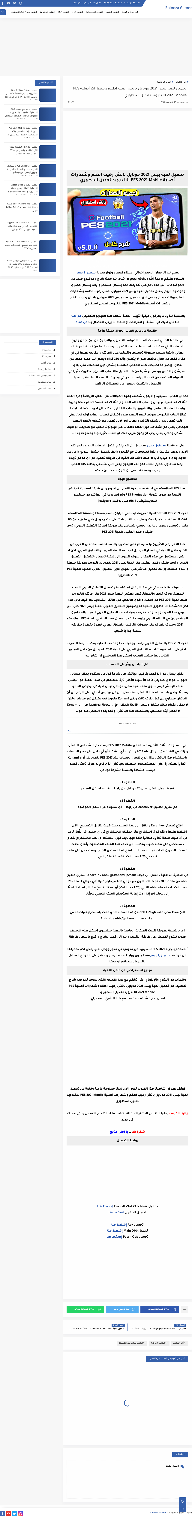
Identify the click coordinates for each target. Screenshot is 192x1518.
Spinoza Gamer (178, 8)
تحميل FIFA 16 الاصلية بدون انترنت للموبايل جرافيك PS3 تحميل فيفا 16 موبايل (23, 150)
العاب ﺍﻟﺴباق (45, 389)
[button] (159, 1309)
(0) (70, 102)
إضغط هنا (105, 1206)
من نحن (87, 3)
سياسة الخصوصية (113, 3)
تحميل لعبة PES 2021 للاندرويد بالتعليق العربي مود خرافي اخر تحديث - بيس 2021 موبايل (22, 226)
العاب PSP (63, 12)
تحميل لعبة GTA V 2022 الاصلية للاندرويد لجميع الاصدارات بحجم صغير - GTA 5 (21, 245)
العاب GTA (77, 12)
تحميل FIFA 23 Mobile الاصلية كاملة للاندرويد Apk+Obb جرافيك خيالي (21, 207)
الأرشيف (77, 3)
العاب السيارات (94, 12)
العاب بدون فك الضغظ (24, 12)
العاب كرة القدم (130, 12)
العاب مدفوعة (47, 12)
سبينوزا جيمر (86, 273)
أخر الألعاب (181, 82)
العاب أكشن (46, 363)
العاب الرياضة (164, 82)
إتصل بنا (97, 3)
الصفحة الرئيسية (132, 3)
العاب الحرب (112, 12)
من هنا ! (75, 316)
